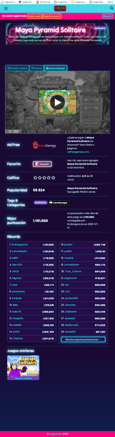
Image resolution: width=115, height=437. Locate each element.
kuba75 (16, 311)
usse (14, 285)
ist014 (16, 331)
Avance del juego (55, 68)
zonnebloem (71, 264)
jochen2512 (71, 298)
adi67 (15, 258)
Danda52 (70, 331)
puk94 (68, 251)
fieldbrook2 (71, 325)
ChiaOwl (18, 338)
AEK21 (15, 271)
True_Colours (73, 271)
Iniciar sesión (35, 16)
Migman (17, 278)
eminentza (18, 291)
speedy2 (70, 318)
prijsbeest (71, 311)
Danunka (70, 305)
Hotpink (69, 258)
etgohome (70, 278)
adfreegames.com (78, 152)
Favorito (42, 164)
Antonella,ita (19, 251)
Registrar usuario (52, 16)
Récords (107, 16)
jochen (68, 244)
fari (67, 285)
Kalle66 (17, 325)
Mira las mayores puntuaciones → (83, 339)
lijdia (15, 305)
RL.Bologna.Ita (19, 244)
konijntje (17, 298)
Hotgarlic (18, 318)
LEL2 (67, 291)
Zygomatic (55, 434)
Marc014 (17, 264)
